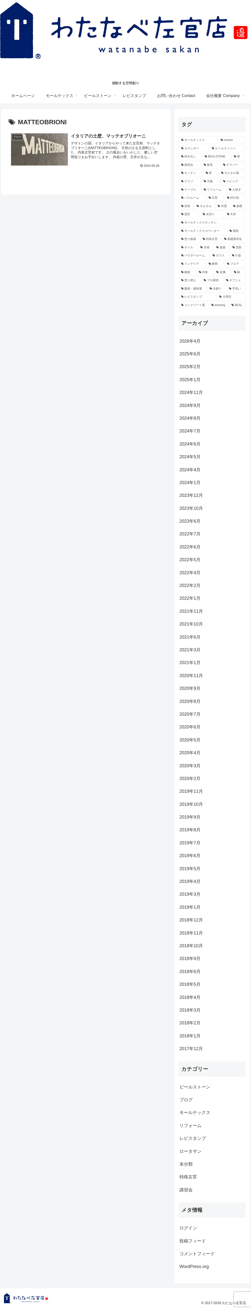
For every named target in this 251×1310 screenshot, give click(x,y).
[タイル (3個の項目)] (188, 247)
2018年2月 (190, 1022)
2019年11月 (191, 791)
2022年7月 (190, 533)
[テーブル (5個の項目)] (189, 190)
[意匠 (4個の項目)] (189, 214)
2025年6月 (190, 353)
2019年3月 (190, 894)
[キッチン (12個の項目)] (190, 173)
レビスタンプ (192, 1138)
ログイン (188, 1228)
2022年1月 (190, 598)
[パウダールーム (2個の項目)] (194, 255)
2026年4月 (190, 341)
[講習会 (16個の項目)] (189, 165)
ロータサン (190, 1151)
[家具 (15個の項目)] (210, 165)
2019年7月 (190, 842)
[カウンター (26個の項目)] (194, 148)
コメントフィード (197, 1253)
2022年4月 (190, 572)
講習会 (186, 1189)
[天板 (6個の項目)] (210, 181)
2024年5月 (190, 456)
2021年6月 (190, 637)
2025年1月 (190, 379)
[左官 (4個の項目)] (215, 198)
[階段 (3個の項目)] (236, 231)
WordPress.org (194, 1266)
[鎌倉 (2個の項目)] (187, 272)
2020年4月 (190, 752)
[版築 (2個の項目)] (221, 247)
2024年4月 (190, 469)
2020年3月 (190, 765)
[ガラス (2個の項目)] (219, 255)
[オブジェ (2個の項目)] (234, 280)
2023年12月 (191, 495)
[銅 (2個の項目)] (238, 272)
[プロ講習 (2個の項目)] (212, 280)
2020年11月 (191, 675)
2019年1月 (190, 907)
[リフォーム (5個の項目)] (213, 190)
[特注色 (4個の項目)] (235, 198)
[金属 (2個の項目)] (222, 272)
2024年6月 (190, 444)
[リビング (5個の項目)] (233, 181)
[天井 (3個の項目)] (235, 214)
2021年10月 (191, 624)
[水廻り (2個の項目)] (216, 289)
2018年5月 (190, 984)
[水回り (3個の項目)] (212, 214)
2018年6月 (190, 971)
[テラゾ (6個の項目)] (189, 181)
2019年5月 (190, 868)
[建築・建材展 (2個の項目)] (192, 289)
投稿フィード (192, 1241)
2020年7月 (190, 714)
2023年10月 (191, 508)
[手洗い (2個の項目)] (236, 289)
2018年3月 (190, 1010)
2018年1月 (190, 1035)
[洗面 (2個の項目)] (237, 247)
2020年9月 (190, 688)
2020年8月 (190, 701)
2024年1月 (190, 482)
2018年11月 (191, 933)
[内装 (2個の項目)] (205, 272)
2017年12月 (191, 1048)
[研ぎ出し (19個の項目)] (190, 156)
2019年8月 (190, 829)
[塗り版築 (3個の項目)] (189, 239)
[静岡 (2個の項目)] (215, 264)
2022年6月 (190, 546)
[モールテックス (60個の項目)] (198, 140)
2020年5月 (190, 740)
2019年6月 (190, 855)
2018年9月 (190, 958)
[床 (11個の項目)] (210, 173)
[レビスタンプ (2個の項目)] (197, 297)
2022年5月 (190, 559)
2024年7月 (190, 431)
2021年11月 (191, 611)
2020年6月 (190, 727)
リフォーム (190, 1125)
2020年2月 (190, 778)
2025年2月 (190, 366)
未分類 (186, 1164)
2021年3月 (190, 649)
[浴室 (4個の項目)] (186, 206)
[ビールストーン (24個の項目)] (227, 148)
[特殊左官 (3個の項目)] (211, 239)
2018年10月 (191, 945)
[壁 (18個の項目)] (238, 156)
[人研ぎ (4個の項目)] (236, 190)
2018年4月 (190, 997)
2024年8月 (190, 418)
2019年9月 (190, 817)
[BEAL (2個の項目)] (237, 305)
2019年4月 (190, 881)
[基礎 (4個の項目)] (238, 206)
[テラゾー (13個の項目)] (233, 165)
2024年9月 (190, 405)
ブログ (186, 1099)
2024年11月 (191, 392)
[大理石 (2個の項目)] (231, 297)
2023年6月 (190, 521)
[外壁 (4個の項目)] (222, 206)
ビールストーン (194, 1087)
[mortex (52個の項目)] (231, 140)
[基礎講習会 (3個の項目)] (233, 239)
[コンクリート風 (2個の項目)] (193, 305)
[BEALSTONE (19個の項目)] (216, 156)
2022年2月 (190, 585)
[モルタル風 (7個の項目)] (232, 173)
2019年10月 (191, 804)
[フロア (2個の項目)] (235, 264)
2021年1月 (190, 662)
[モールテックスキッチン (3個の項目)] (212, 222)
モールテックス (194, 1112)
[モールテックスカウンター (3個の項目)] (202, 231)
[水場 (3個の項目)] (205, 247)
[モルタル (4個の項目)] (204, 206)
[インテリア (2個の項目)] (192, 264)
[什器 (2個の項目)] (237, 255)
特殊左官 (188, 1176)
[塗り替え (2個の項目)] (189, 280)
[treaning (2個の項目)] (218, 305)
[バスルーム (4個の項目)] (192, 198)
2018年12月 (191, 920)
